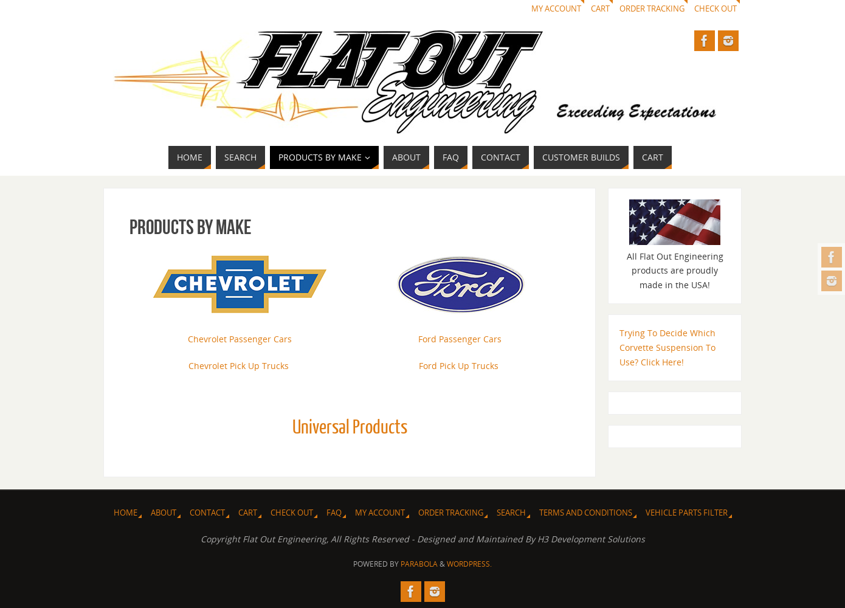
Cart (600, 9)
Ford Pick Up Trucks (458, 365)
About (163, 513)
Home (125, 513)
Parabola (419, 564)
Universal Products (349, 427)
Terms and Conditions (585, 513)
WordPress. (469, 564)
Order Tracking (652, 9)
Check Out (715, 9)
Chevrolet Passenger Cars (240, 339)
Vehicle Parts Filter (687, 513)
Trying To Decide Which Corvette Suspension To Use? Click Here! (667, 347)
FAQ (334, 513)
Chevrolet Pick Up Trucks (238, 365)
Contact (207, 513)
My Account (556, 9)
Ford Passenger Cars (460, 339)
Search (511, 513)
